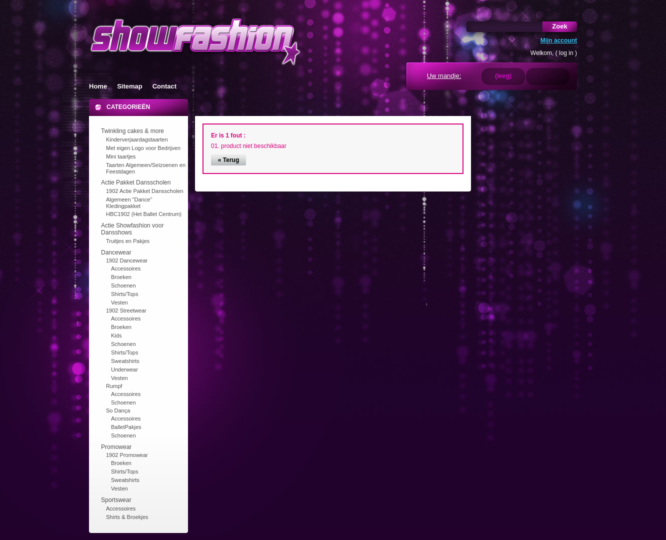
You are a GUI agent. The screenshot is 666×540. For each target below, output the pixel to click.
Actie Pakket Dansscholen (135, 182)
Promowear (116, 447)
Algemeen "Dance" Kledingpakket (129, 202)
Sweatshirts (125, 361)
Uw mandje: (444, 76)
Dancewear (116, 252)
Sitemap (129, 86)
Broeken (121, 277)
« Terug (228, 160)
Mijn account (558, 40)
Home (98, 86)
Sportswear (116, 500)
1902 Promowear (127, 455)
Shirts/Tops (124, 294)
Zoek (559, 26)
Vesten (119, 303)
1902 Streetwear (126, 311)
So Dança (118, 411)
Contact (164, 86)
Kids (116, 335)
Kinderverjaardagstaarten (137, 139)
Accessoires (125, 269)
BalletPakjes (126, 427)
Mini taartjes (121, 157)
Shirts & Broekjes (127, 517)
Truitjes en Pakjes (128, 241)
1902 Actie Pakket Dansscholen (145, 191)
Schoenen (123, 285)
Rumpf (114, 386)
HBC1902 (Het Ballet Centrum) (144, 214)
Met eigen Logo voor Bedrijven (143, 148)
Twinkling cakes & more (132, 131)
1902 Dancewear (127, 261)
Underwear (124, 369)
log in (566, 53)
